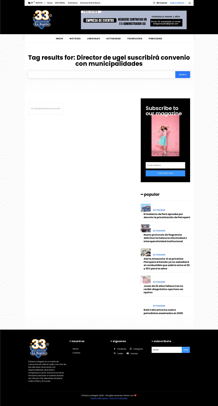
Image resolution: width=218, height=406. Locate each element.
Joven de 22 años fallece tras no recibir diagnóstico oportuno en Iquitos (163, 289)
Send (185, 350)
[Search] (182, 74)
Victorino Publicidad (118, 398)
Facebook (121, 349)
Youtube (134, 353)
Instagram (138, 349)
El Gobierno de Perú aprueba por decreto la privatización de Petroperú (167, 215)
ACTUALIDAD (159, 210)
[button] (189, 3)
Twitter (120, 353)
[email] (165, 165)
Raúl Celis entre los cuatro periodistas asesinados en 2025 (163, 311)
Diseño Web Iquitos (99, 398)
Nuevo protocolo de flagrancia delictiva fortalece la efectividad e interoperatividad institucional (165, 238)
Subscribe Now (165, 173)
